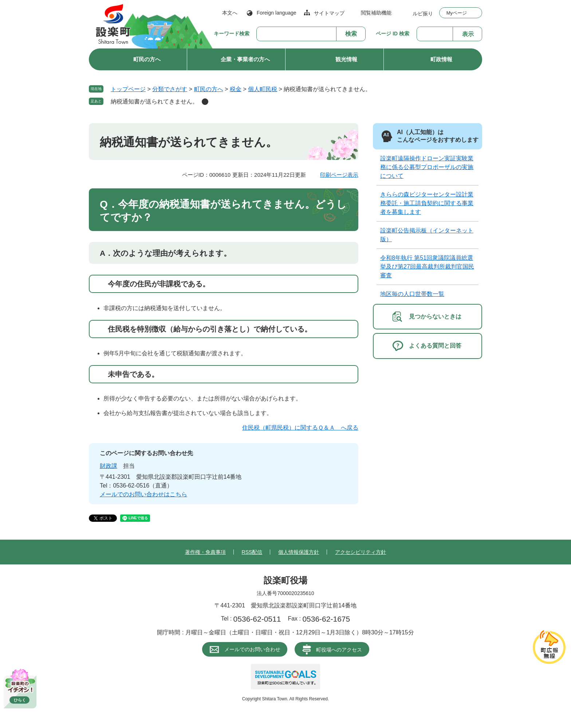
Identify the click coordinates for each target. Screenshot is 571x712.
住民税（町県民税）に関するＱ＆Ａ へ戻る (300, 428)
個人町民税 (262, 89)
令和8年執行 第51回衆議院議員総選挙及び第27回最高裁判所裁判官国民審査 (427, 266)
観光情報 (346, 59)
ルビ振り (423, 13)
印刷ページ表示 (339, 175)
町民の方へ (147, 59)
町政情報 (441, 59)
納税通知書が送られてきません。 (154, 101)
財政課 (108, 466)
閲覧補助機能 (376, 13)
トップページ (128, 89)
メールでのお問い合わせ (252, 649)
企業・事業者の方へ (245, 59)
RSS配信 (252, 552)
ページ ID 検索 (392, 33)
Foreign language (276, 13)
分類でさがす (169, 89)
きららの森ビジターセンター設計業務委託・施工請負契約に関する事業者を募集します (426, 203)
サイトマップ (329, 13)
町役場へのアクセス (339, 650)
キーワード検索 (231, 33)
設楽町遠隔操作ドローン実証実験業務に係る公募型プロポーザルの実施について (426, 167)
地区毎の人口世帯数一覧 (412, 294)
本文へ (229, 13)
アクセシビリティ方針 (360, 552)
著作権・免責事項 (205, 552)
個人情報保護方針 (298, 552)
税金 (235, 89)
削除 (205, 101)
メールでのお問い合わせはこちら (143, 494)
